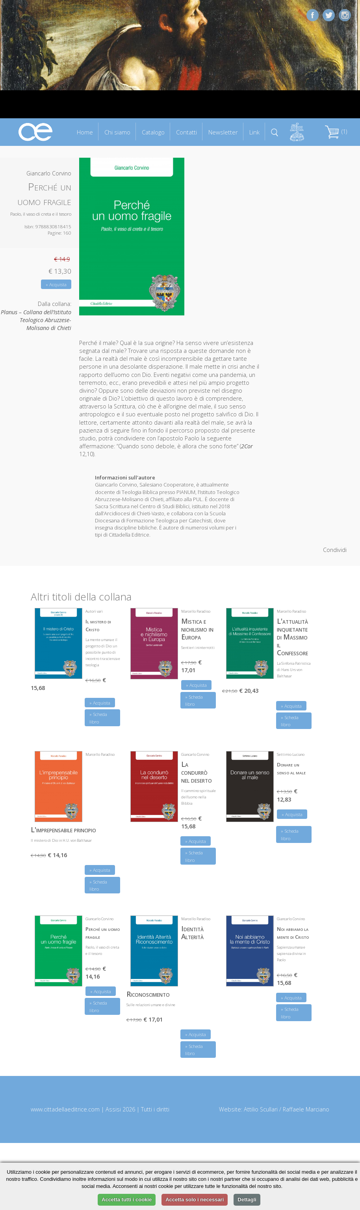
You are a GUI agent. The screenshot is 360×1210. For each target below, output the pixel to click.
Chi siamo (117, 132)
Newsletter (223, 132)
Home (85, 132)
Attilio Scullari (261, 1109)
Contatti (186, 132)
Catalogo (153, 132)
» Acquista (56, 284)
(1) (336, 131)
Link (254, 132)
